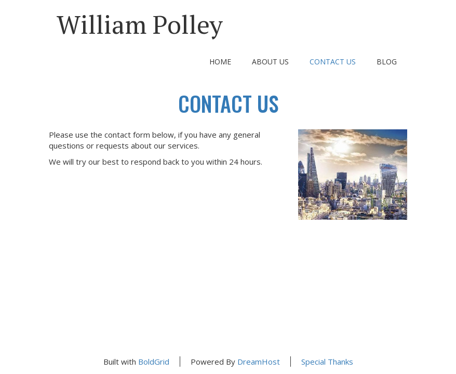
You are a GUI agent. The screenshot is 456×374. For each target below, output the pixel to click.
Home (220, 61)
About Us (270, 61)
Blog (387, 61)
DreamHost (258, 361)
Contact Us (333, 61)
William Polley (140, 24)
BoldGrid (153, 361)
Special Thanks (327, 361)
